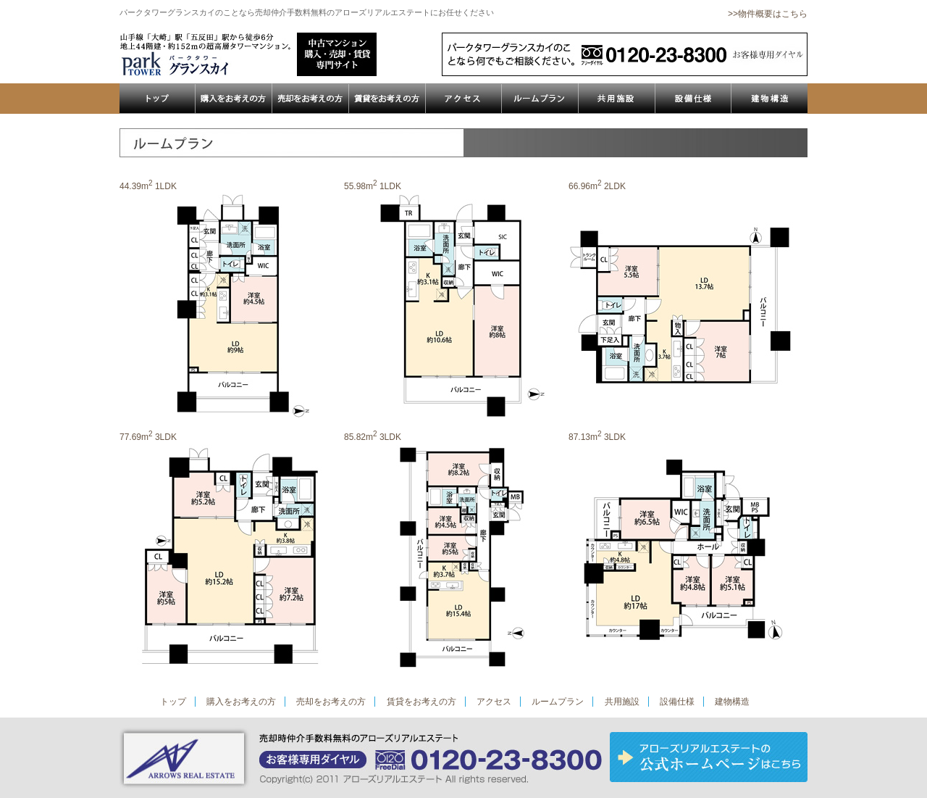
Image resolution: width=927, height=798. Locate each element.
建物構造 (732, 702)
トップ (173, 702)
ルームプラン (558, 702)
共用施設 (622, 702)
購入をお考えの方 (241, 702)
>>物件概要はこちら (768, 14)
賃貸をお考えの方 (421, 702)
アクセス (494, 702)
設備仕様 (677, 702)
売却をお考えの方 (331, 702)
